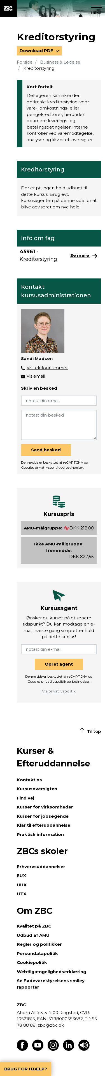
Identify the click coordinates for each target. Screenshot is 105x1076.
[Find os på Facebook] (22, 1049)
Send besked (46, 449)
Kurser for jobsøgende (43, 816)
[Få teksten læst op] (84, 1049)
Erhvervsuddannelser (41, 866)
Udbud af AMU (33, 935)
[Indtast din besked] (59, 425)
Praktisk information (40, 834)
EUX (21, 875)
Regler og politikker (39, 944)
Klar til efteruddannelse (43, 825)
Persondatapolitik (37, 953)
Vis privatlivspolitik (59, 691)
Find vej (25, 798)
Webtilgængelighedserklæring (51, 971)
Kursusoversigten (37, 788)
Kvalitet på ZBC (34, 926)
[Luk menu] (96, 8)
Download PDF (37, 50)
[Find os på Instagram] (53, 1049)
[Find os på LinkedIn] (68, 1049)
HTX (21, 893)
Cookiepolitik (32, 962)
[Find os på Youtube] (37, 1049)
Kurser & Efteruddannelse (53, 757)
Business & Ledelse (60, 62)
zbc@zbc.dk (51, 1025)
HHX (22, 884)
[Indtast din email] (59, 401)
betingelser (74, 467)
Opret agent (59, 664)
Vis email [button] (36, 376)
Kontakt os (29, 779)
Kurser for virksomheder (45, 807)
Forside (24, 62)
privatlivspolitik (47, 467)
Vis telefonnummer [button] (47, 367)
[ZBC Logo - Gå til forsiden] (8, 8)
